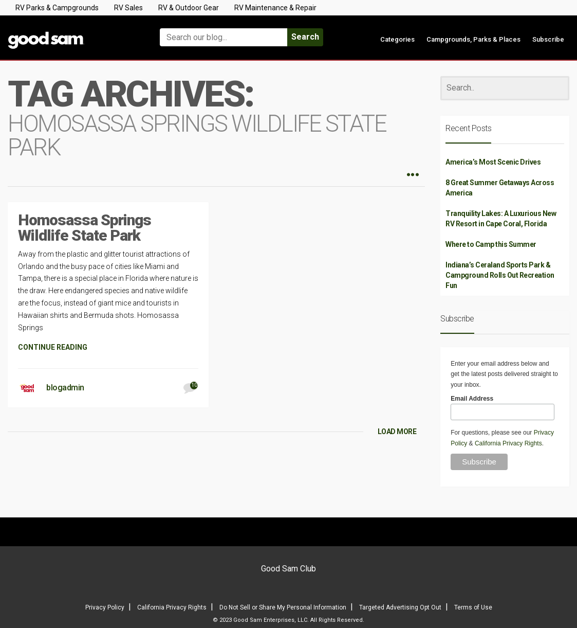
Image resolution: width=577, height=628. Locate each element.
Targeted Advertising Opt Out (400, 607)
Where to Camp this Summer (490, 244)
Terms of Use (473, 607)
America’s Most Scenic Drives (493, 162)
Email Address (472, 398)
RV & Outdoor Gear (188, 8)
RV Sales (128, 8)
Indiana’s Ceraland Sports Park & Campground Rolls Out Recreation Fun (499, 275)
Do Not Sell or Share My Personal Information (282, 607)
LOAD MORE (397, 431)
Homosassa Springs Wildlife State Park (84, 227)
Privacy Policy (104, 607)
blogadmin (65, 387)
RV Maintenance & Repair (275, 8)
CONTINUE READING (52, 347)
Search (305, 37)
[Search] (504, 88)
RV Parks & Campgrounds (57, 8)
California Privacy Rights (508, 443)
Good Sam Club (288, 568)
